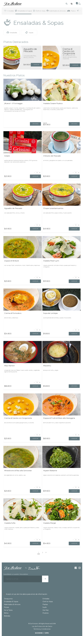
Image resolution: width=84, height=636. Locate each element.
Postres (45, 613)
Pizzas (6, 607)
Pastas (45, 604)
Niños (6, 613)
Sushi (45, 607)
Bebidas (7, 616)
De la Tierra (8, 610)
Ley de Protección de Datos (42, 626)
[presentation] (20, 587)
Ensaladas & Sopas (11, 601)
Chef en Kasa (48, 601)
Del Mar (46, 610)
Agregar (36, 64)
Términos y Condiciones (42, 629)
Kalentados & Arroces (12, 604)
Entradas (46, 599)
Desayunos (8, 599)
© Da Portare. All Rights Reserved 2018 (42, 623)
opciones (35, 123)
